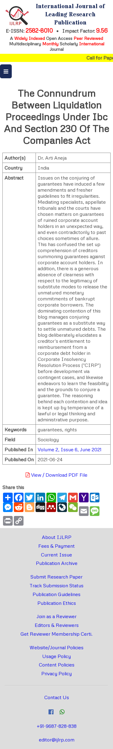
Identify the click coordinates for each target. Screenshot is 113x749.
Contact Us (56, 697)
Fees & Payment (56, 546)
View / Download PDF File (56, 475)
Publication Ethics (56, 603)
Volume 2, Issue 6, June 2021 (70, 449)
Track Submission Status (56, 585)
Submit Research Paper (56, 577)
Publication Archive (56, 563)
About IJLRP (56, 537)
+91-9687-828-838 (57, 726)
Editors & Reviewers (57, 625)
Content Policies (56, 665)
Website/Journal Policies (56, 647)
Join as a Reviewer (56, 616)
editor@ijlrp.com (56, 740)
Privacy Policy (56, 673)
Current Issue (56, 555)
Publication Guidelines (56, 594)
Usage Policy (56, 656)
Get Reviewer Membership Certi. (56, 634)
